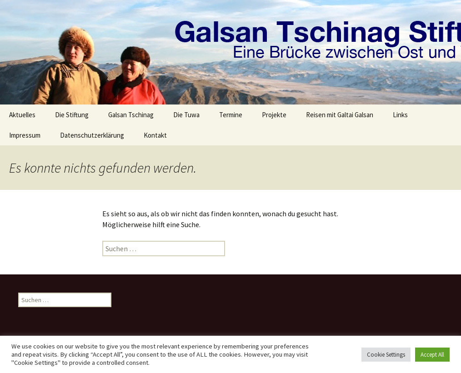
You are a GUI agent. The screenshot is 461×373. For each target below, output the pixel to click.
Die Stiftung (72, 114)
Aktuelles (22, 114)
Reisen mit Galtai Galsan (339, 114)
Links (400, 114)
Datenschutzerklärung (92, 135)
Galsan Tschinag (131, 114)
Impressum (24, 135)
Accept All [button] (432, 354)
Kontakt (155, 135)
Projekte (274, 114)
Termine (230, 114)
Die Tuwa (186, 114)
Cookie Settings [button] (386, 354)
